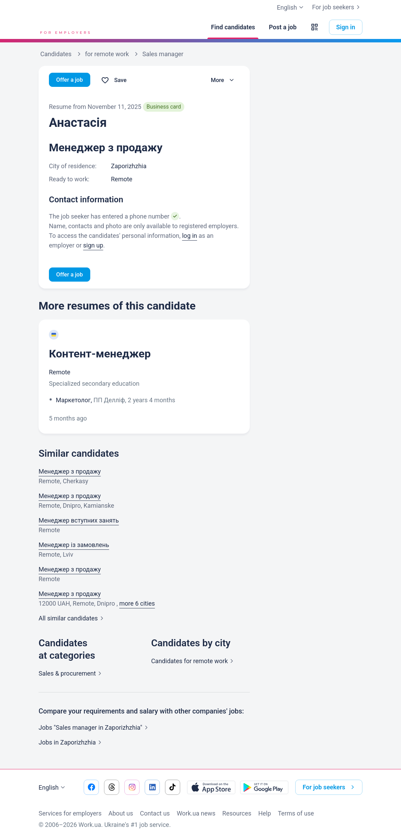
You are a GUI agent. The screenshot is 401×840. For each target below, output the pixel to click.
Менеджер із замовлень (74, 545)
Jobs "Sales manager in (95, 728)
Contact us (155, 813)
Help (264, 813)
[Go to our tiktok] (172, 787)
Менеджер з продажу (70, 472)
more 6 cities (137, 604)
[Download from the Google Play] (264, 787)
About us (121, 813)
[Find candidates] (232, 27)
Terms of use (296, 813)
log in (189, 235)
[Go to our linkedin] (152, 787)
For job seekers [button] (329, 787)
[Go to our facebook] (91, 787)
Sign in (345, 27)
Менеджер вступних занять (79, 521)
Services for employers (70, 813)
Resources (236, 813)
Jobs (71, 743)
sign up (93, 245)
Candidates (193, 662)
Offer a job (70, 80)
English (53, 787)
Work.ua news (196, 813)
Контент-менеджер (100, 354)
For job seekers (337, 7)
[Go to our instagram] (132, 787)
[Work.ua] (64, 27)
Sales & (71, 674)
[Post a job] (282, 27)
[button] (314, 27)
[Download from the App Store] (211, 787)
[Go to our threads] (111, 787)
